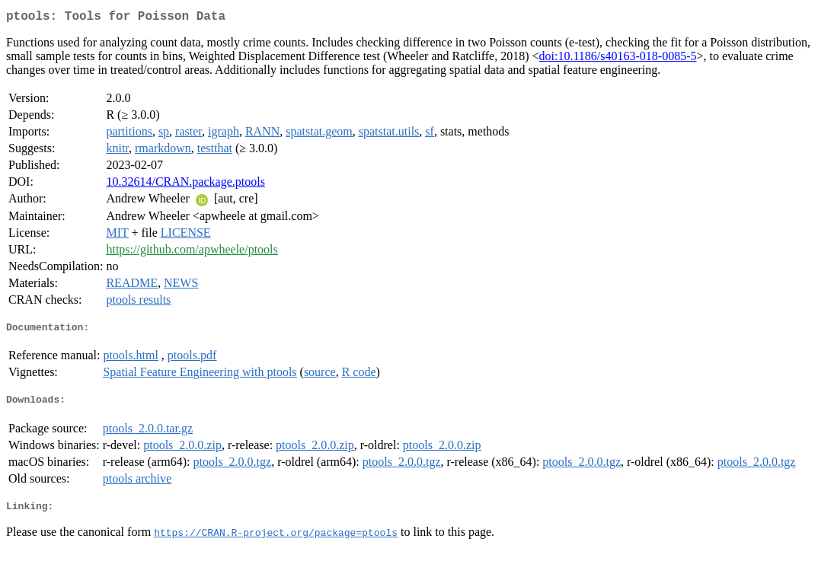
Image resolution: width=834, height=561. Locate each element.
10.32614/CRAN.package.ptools (185, 184)
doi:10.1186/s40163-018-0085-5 (618, 59)
